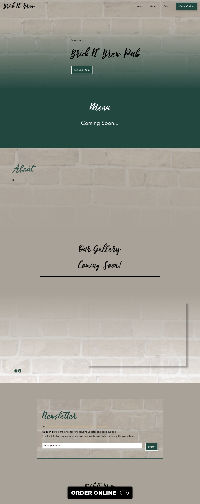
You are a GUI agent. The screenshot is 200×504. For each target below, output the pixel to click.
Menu (153, 6)
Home (138, 6)
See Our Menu (82, 70)
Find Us (167, 6)
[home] (19, 6)
